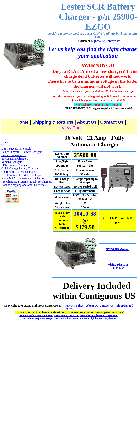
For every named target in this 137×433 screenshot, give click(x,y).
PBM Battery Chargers (14, 165)
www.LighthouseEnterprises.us (100, 318)
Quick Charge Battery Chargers (20, 168)
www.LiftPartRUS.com (71, 318)
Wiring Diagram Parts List (117, 266)
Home (23, 122)
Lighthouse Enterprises (105, 40)
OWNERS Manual (117, 249)
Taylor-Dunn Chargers (14, 158)
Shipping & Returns (52, 122)
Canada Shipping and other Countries (23, 184)
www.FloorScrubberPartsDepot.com (99, 315)
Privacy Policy (74, 305)
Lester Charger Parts (13, 155)
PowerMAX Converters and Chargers (23, 178)
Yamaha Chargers (11, 161)
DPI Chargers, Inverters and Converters (24, 175)
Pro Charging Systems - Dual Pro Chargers (26, 181)
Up (3, 145)
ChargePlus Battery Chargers (18, 171)
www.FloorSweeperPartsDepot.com (40, 318)
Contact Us (112, 122)
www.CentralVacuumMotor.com (36, 315)
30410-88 (85, 213)
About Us (87, 122)
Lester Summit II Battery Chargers (21, 151)
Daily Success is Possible (16, 148)
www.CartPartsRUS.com (66, 315)
